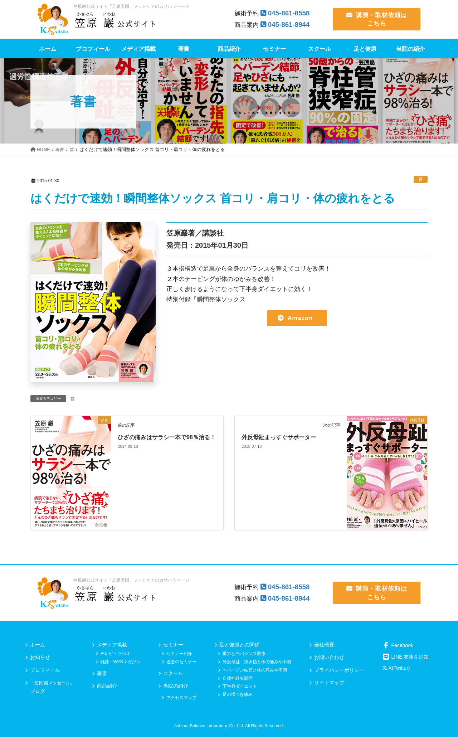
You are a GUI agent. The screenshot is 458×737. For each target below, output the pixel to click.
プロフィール (45, 670)
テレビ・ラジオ (115, 653)
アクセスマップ (181, 697)
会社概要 (324, 645)
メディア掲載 (112, 645)
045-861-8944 (289, 24)
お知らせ (40, 657)
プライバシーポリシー (339, 670)
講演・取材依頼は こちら (376, 19)
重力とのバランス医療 (244, 653)
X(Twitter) (396, 668)
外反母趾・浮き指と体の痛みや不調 (257, 661)
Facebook (397, 645)
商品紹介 (107, 686)
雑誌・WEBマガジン (120, 661)
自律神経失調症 (238, 678)
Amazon (300, 318)
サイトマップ (329, 682)
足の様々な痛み (238, 694)
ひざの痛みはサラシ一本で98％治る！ (167, 437)
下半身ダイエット (240, 686)
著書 (102, 673)
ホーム (37, 645)
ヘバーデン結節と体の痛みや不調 (255, 670)
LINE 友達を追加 (405, 657)
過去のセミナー (181, 661)
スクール (173, 673)
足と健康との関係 (239, 645)
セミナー (173, 645)
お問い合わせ (329, 657)
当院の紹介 (175, 686)
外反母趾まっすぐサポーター (279, 437)
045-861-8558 (289, 13)
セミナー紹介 (179, 653)
